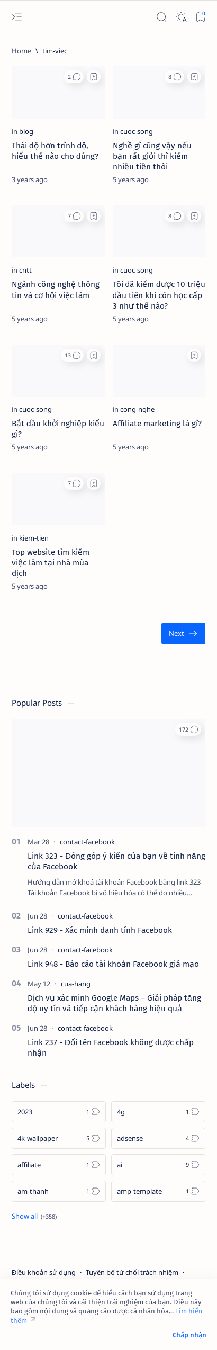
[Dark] (180, 17)
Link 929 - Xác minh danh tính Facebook (100, 930)
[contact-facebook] (87, 842)
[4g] (158, 1111)
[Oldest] (183, 633)
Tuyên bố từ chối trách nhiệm (132, 1272)
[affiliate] (59, 1164)
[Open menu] (16, 17)
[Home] (21, 51)
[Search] (161, 17)
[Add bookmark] (93, 77)
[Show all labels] (34, 1216)
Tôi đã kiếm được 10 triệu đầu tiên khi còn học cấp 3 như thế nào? (159, 295)
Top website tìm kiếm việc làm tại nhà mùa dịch (50, 562)
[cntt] (25, 270)
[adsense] (158, 1138)
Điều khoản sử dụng (44, 1272)
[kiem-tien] (34, 538)
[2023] (59, 1111)
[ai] (158, 1164)
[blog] (26, 131)
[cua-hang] (76, 984)
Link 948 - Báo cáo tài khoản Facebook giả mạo (113, 964)
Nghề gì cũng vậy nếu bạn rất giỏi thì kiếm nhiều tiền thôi (152, 156)
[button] (74, 76)
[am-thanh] (59, 1191)
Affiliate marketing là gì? (157, 423)
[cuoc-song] (136, 131)
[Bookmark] (200, 17)
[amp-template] (158, 1191)
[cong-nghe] (137, 409)
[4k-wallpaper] (59, 1138)
